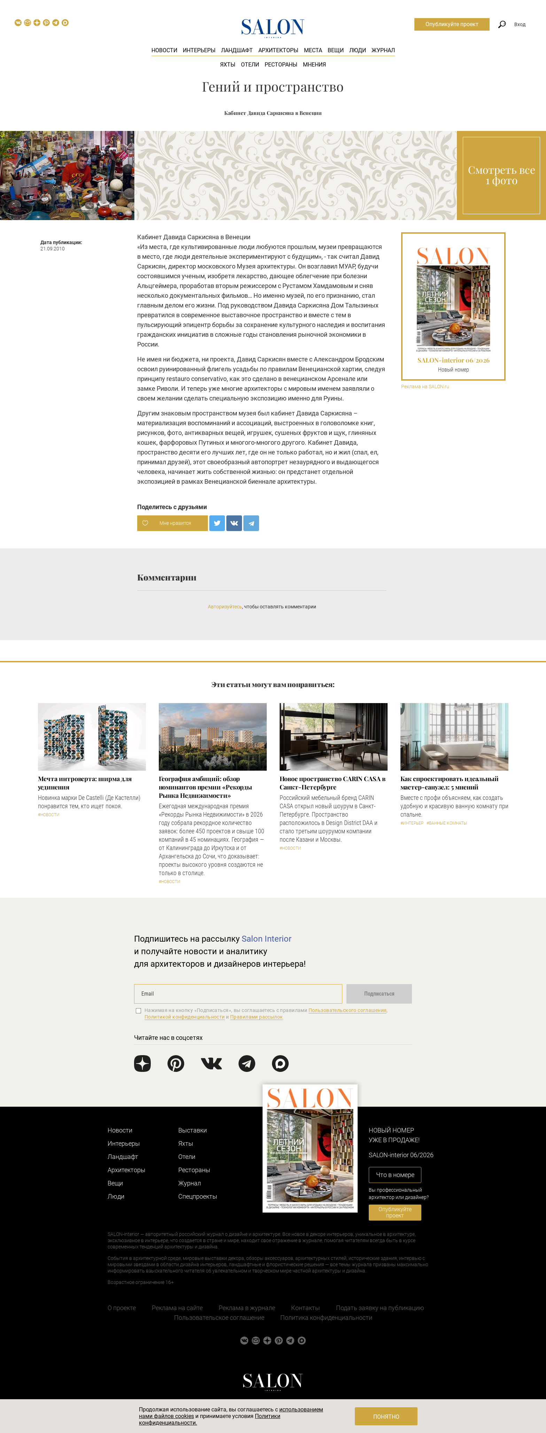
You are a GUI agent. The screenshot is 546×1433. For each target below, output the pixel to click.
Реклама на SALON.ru (425, 386)
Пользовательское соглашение (219, 1317)
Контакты (305, 1307)
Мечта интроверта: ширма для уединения (85, 782)
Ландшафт (237, 50)
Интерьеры (199, 50)
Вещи (336, 50)
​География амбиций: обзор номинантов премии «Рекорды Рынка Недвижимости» (205, 787)
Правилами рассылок (256, 1017)
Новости (164, 50)
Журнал (383, 50)
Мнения (314, 64)
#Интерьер (411, 823)
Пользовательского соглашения (348, 1010)
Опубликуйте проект (452, 24)
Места (313, 50)
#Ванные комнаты (447, 823)
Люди (357, 50)
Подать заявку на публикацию (380, 1307)
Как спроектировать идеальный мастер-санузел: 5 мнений (449, 782)
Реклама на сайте (177, 1307)
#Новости (49, 815)
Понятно (386, 1416)
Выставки (192, 1130)
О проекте (122, 1307)
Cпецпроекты (197, 1196)
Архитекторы (278, 50)
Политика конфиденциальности (326, 1317)
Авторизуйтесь (225, 606)
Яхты (227, 64)
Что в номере (395, 1174)
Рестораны (281, 64)
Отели (250, 64)
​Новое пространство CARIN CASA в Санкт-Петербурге (332, 782)
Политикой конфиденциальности (185, 1017)
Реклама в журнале (247, 1307)
